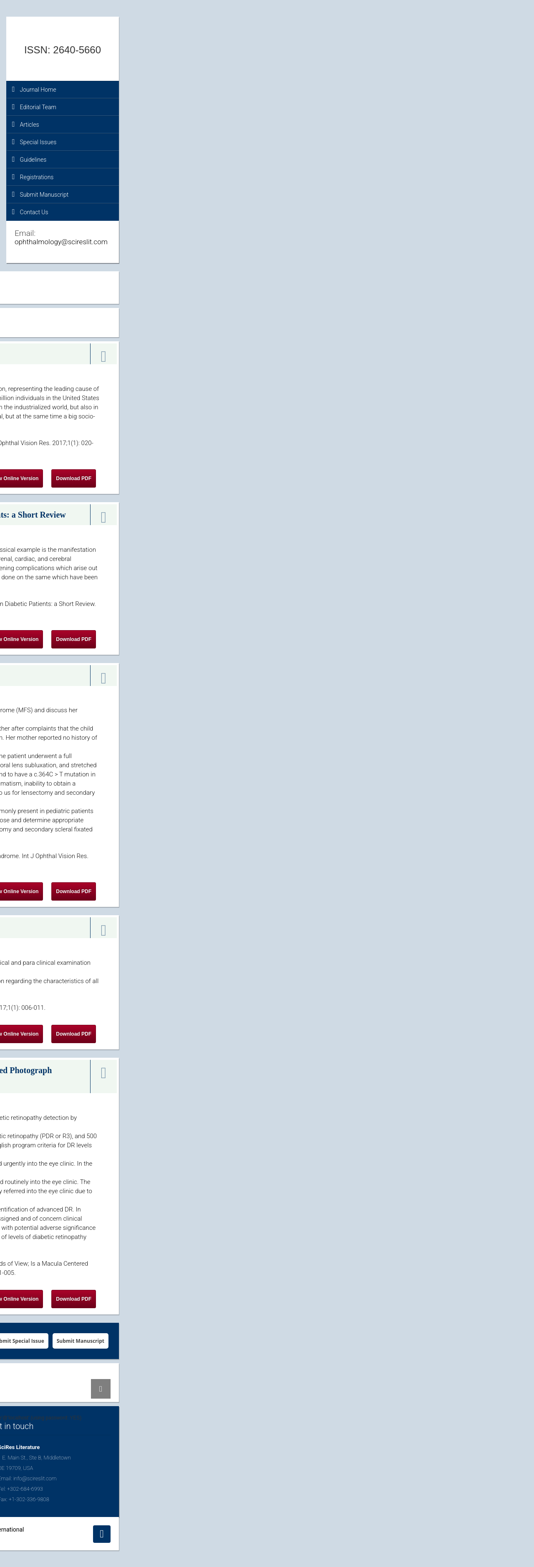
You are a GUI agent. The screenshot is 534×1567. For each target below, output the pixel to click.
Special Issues (34, 141)
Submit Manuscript (40, 194)
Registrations (32, 176)
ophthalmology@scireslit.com (61, 242)
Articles (25, 124)
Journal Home (34, 89)
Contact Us (30, 211)
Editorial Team (34, 106)
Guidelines (29, 159)
